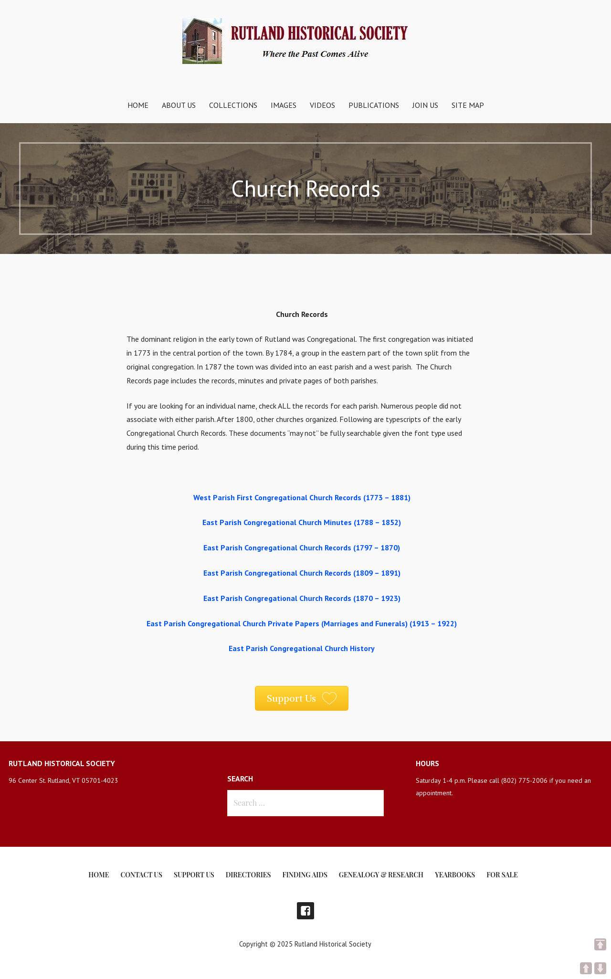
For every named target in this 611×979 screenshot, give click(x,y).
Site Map (468, 105)
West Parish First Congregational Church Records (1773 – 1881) (302, 497)
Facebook (305, 910)
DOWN (600, 968)
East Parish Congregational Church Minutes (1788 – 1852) (301, 522)
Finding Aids (305, 874)
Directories (248, 874)
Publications (373, 105)
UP (586, 968)
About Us (179, 105)
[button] (301, 698)
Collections (233, 105)
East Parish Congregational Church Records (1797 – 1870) (301, 547)
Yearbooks (455, 874)
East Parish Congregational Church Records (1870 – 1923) (301, 598)
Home (137, 105)
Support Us (194, 874)
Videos (322, 105)
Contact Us (141, 874)
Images (283, 105)
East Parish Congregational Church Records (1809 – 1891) (301, 573)
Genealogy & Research (381, 874)
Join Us (425, 105)
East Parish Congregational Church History (302, 648)
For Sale (501, 874)
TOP (600, 944)
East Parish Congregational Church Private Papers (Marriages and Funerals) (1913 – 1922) (302, 623)
